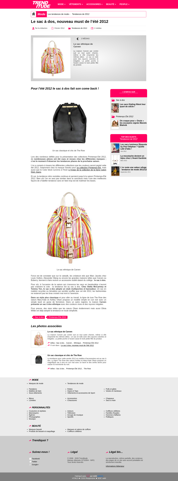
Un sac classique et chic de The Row (64, 355)
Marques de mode (36, 383)
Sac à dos (39, 317)
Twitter (34, 462)
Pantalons (33, 389)
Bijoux (31, 398)
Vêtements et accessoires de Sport (81, 393)
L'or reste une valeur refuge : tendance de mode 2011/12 (134, 168)
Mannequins (34, 413)
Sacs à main (111, 400)
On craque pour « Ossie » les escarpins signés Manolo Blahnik (133, 123)
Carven (69, 343)
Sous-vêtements (35, 393)
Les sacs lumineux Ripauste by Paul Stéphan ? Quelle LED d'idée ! (134, 146)
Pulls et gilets (111, 389)
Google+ (35, 465)
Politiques (109, 417)
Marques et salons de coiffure (79, 429)
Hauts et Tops (72, 391)
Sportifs (70, 417)
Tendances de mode (75, 383)
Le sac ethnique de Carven (59, 332)
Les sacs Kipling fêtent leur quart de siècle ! (133, 105)
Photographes (34, 417)
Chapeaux (110, 398)
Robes (70, 389)
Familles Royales (112, 413)
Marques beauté (35, 429)
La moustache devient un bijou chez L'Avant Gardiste (133, 157)
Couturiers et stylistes (37, 411)
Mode (41, 14)
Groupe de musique (75, 415)
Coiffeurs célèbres (113, 411)
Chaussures (72, 400)
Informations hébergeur (115, 466)
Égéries (32, 415)
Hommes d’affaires (113, 415)
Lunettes (32, 400)
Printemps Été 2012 (57, 317)
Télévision (71, 413)
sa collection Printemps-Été (89, 168)
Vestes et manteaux (113, 391)
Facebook (36, 459)
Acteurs (70, 411)
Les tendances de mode (58, 14)
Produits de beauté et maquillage (42, 431)
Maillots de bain (35, 391)
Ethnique (77, 343)
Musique (32, 419)
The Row (87, 369)
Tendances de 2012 (80, 14)
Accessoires (72, 398)
